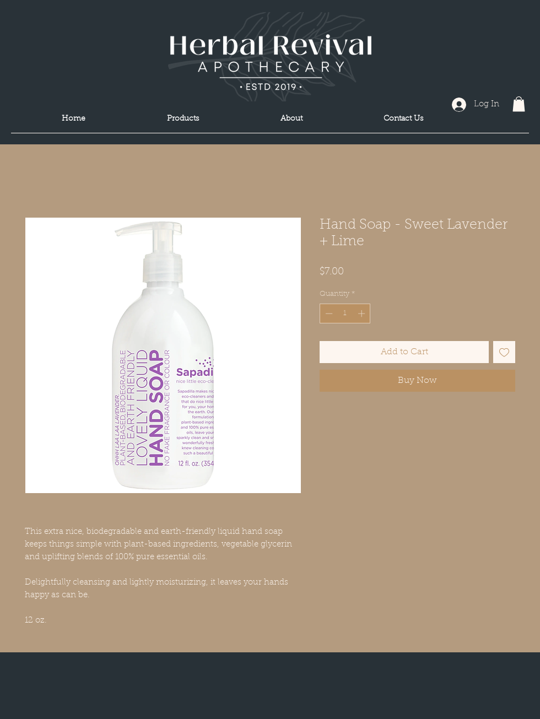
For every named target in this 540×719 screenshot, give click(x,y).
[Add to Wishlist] (504, 352)
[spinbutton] (345, 313)
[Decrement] (327, 313)
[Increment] (362, 313)
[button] (518, 103)
